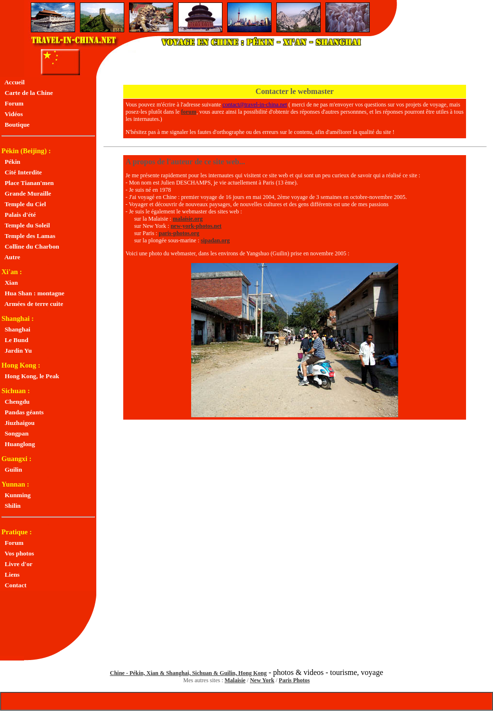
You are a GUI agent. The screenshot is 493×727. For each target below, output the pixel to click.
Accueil (13, 82)
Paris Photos (294, 680)
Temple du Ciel (23, 204)
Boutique (15, 124)
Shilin (11, 505)
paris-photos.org (179, 233)
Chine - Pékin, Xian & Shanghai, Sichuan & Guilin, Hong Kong (188, 673)
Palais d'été (18, 214)
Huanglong (18, 444)
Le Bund (14, 340)
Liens (10, 574)
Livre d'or (17, 564)
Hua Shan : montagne (33, 293)
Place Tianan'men (27, 182)
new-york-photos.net (195, 226)
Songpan (14, 433)
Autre (10, 257)
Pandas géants (22, 412)
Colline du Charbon (30, 246)
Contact (13, 585)
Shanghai (15, 329)
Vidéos (12, 114)
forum (188, 111)
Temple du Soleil (25, 225)
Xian (9, 282)
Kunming (16, 495)
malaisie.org (188, 218)
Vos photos (17, 553)
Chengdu (15, 401)
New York (262, 680)
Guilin (11, 469)
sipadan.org (215, 240)
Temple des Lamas (28, 235)
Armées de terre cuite (32, 303)
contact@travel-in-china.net (254, 104)
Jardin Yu (16, 350)
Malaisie (235, 680)
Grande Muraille (26, 193)
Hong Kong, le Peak (30, 376)
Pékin (10, 161)
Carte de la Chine (27, 92)
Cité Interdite (21, 172)
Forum (12, 103)
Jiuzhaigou (18, 422)
